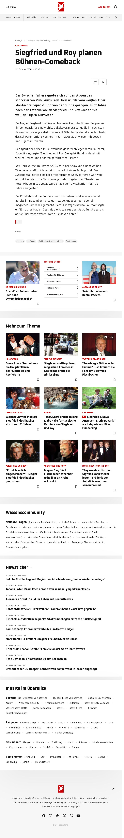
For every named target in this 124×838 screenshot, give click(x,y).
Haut (70, 742)
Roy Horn (20, 241)
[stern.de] (61, 6)
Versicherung (13, 732)
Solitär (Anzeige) (64, 732)
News (8, 17)
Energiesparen (95, 722)
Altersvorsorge (28, 722)
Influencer (55, 756)
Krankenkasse (33, 727)
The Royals (73, 756)
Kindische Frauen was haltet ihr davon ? (49, 537)
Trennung (29, 756)
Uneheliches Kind (57, 542)
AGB (82, 798)
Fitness (83, 742)
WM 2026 (45, 17)
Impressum (17, 798)
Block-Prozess (59, 17)
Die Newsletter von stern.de (33, 697)
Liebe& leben (69, 522)
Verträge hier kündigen (55, 802)
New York (64, 727)
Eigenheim (75, 722)
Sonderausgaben (42, 708)
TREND (88, 756)
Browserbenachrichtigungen (66, 806)
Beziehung (11, 527)
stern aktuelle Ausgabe (97, 702)
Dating (101, 756)
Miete (50, 727)
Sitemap (74, 702)
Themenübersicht (54, 702)
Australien (47, 722)
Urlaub (94, 727)
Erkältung (56, 742)
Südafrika (80, 727)
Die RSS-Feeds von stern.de (67, 697)
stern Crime (104, 17)
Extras (17, 17)
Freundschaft (42, 761)
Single (26, 761)
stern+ (76, 17)
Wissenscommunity (28, 702)
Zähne (75, 747)
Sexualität (61, 747)
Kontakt (46, 806)
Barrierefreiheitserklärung (37, 798)
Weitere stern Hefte (16, 708)
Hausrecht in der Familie (90, 537)
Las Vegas (31, 241)
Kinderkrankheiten (103, 742)
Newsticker (17, 567)
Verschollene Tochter (93, 522)
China (61, 722)
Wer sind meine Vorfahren (37, 527)
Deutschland (71, 241)
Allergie (26, 742)
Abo (104, 7)
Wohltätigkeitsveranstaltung (51, 241)
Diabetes (41, 742)
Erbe (110, 722)
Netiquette (35, 802)
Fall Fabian (32, 17)
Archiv (9, 702)
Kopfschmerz (16, 747)
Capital (93, 17)
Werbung (73, 802)
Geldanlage (14, 727)
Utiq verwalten (20, 802)
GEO (84, 17)
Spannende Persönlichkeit (42, 522)
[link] (115, 7)
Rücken (33, 747)
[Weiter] (116, 17)
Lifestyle (18, 41)
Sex (42, 756)
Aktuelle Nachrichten (99, 697)
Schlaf (46, 747)
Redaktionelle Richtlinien (65, 798)
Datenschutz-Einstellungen (93, 802)
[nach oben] (113, 789)
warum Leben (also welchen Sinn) (24, 542)
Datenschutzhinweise (97, 798)
